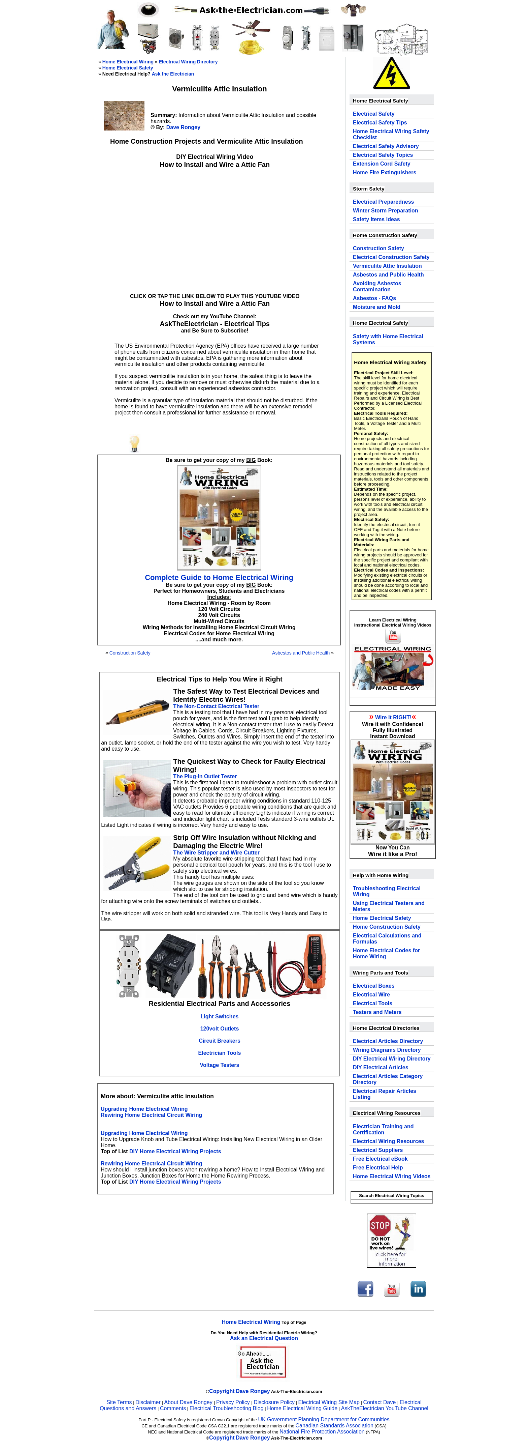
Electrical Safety (374, 114)
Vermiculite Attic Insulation (387, 266)
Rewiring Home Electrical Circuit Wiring (151, 1115)
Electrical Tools (372, 1003)
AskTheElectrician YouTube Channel (384, 1408)
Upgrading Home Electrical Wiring (144, 1109)
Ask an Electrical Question (264, 1338)
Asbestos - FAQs (374, 298)
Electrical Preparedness (383, 202)
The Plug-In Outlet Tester (205, 776)
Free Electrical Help (378, 1167)
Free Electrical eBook (380, 1159)
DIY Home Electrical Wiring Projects (175, 1151)
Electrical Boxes (374, 986)
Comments (173, 1408)
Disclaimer (148, 1402)
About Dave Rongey (189, 1402)
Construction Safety (130, 653)
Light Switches (220, 1016)
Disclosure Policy (274, 1402)
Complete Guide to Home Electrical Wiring (219, 577)
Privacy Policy (233, 1402)
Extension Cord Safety (381, 164)
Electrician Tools (219, 1053)
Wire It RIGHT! (393, 717)
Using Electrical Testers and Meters (389, 906)
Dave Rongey (183, 127)
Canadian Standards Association (334, 1425)
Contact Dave (380, 1402)
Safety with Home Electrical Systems (388, 339)
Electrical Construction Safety (391, 257)
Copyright (222, 1391)
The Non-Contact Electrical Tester (216, 706)
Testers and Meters (377, 1012)
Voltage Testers (219, 1065)
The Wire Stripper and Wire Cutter (216, 852)
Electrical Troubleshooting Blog (227, 1408)
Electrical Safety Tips (380, 122)
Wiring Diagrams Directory (387, 1050)
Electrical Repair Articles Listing (384, 1094)
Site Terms (119, 1402)
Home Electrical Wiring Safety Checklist (391, 134)
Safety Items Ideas (376, 219)
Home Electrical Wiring (128, 61)
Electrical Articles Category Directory (388, 1079)
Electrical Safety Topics (383, 155)
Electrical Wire (371, 994)
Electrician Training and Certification (383, 1129)
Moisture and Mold (376, 307)
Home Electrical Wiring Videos (392, 1176)
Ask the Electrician (173, 74)
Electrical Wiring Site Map (329, 1402)
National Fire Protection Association (322, 1431)
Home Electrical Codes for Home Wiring (386, 953)
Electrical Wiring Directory (188, 61)
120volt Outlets (219, 1029)
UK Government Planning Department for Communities (323, 1419)
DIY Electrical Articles (380, 1067)
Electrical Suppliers (378, 1150)
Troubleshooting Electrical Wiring (387, 891)
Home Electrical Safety (127, 67)
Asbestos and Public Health (301, 653)
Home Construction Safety (387, 927)
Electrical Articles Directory (388, 1041)
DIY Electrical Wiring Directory (392, 1059)
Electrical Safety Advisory (386, 146)
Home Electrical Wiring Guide (302, 1408)
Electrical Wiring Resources (388, 1141)
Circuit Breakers (219, 1041)
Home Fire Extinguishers (385, 172)
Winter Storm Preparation (385, 210)
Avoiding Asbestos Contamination (377, 286)
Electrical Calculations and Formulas (387, 939)
